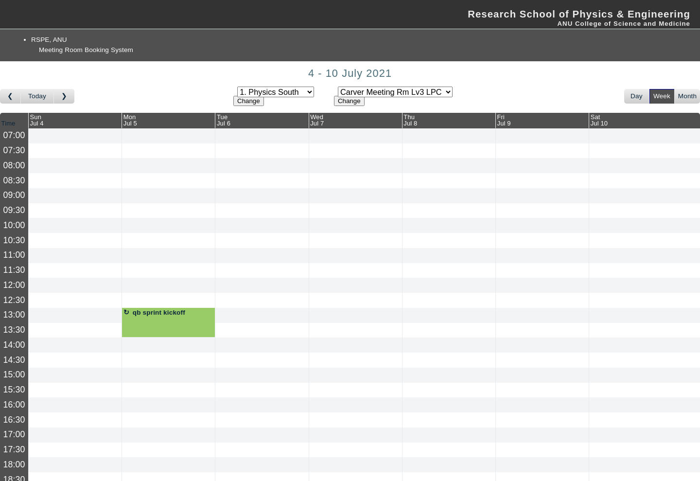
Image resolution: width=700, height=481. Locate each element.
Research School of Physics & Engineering (579, 14)
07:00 (14, 135)
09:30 (14, 210)
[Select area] (275, 92)
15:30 (14, 389)
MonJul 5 (130, 120)
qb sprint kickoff (159, 312)
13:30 (14, 330)
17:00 (14, 434)
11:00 (14, 255)
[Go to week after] (64, 96)
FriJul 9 (504, 120)
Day (636, 96)
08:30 (14, 180)
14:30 (14, 360)
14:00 (14, 345)
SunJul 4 (37, 120)
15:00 (14, 374)
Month (687, 96)
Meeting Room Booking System (86, 49)
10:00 (14, 225)
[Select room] (395, 92)
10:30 (14, 240)
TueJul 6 (223, 120)
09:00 (14, 195)
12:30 (14, 300)
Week (661, 96)
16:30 (14, 420)
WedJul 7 (317, 120)
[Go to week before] (10, 96)
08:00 (14, 165)
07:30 (14, 150)
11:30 (14, 270)
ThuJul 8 (410, 120)
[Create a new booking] (75, 135)
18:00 (14, 464)
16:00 (14, 405)
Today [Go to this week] (37, 96)
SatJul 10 (599, 120)
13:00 (14, 315)
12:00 (14, 285)
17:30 (14, 449)
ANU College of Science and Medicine (623, 23)
